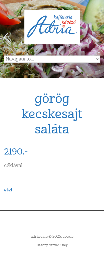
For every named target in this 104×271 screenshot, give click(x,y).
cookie (68, 236)
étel (8, 190)
